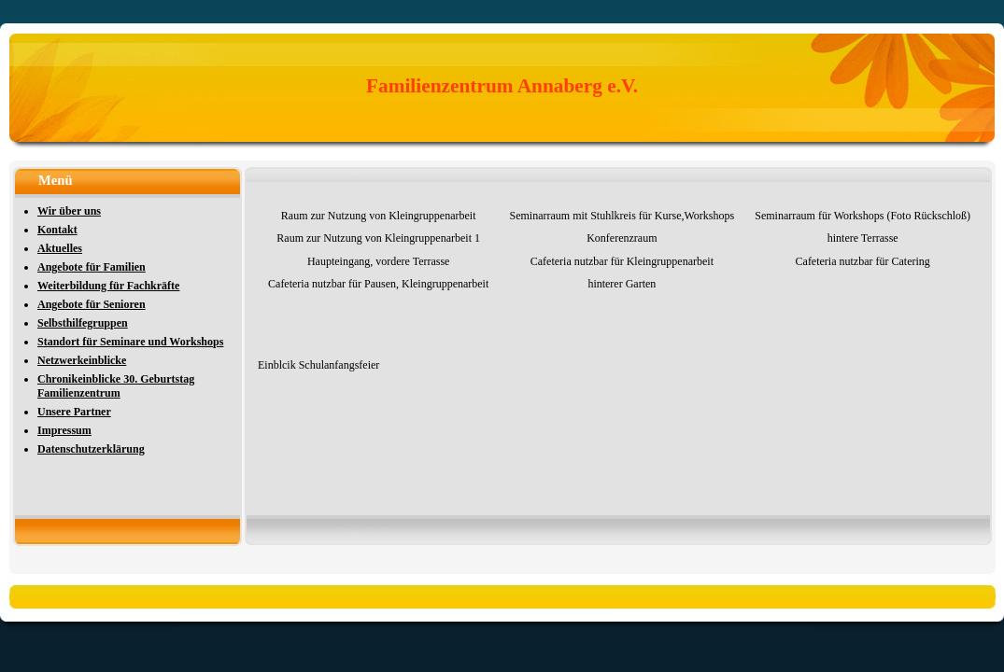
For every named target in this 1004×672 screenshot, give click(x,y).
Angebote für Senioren (91, 304)
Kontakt (57, 229)
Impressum (64, 430)
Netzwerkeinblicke (81, 360)
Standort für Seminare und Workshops (130, 341)
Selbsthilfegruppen (82, 322)
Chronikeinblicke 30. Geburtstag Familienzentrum (115, 385)
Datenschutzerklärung (91, 448)
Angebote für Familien (91, 266)
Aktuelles (59, 248)
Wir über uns (69, 210)
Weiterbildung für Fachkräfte (108, 285)
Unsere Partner (74, 411)
